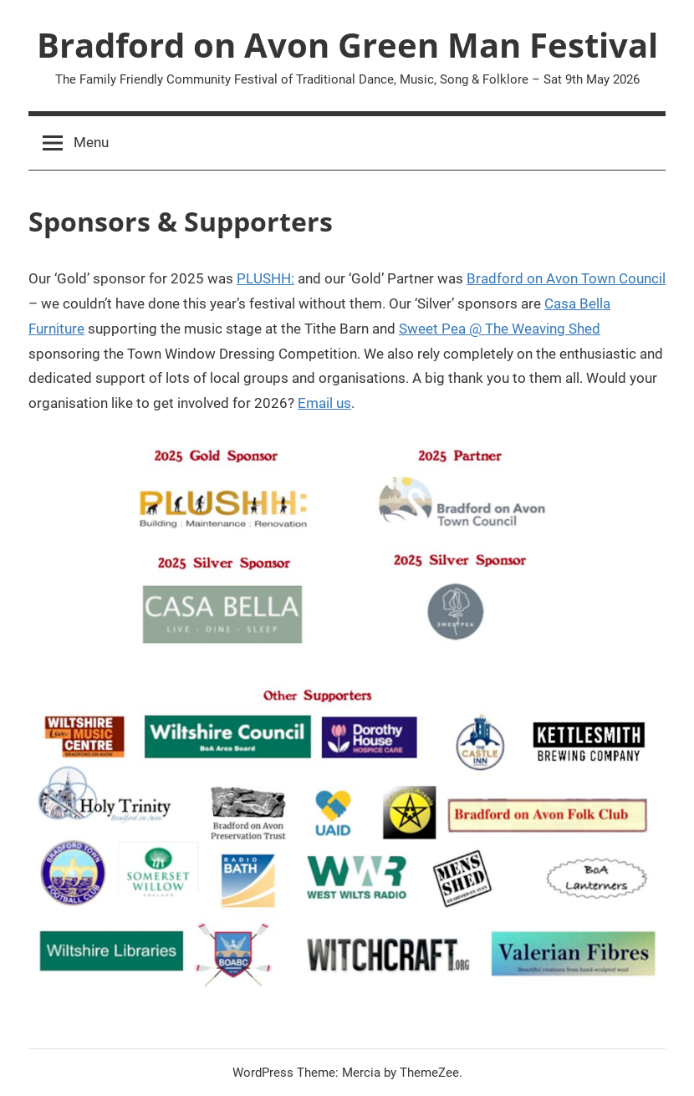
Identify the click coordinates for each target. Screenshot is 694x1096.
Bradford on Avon (522, 278)
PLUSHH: (265, 278)
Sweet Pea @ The (455, 328)
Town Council (623, 278)
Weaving (538, 328)
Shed (582, 328)
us (342, 403)
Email (315, 403)
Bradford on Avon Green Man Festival (347, 45)
